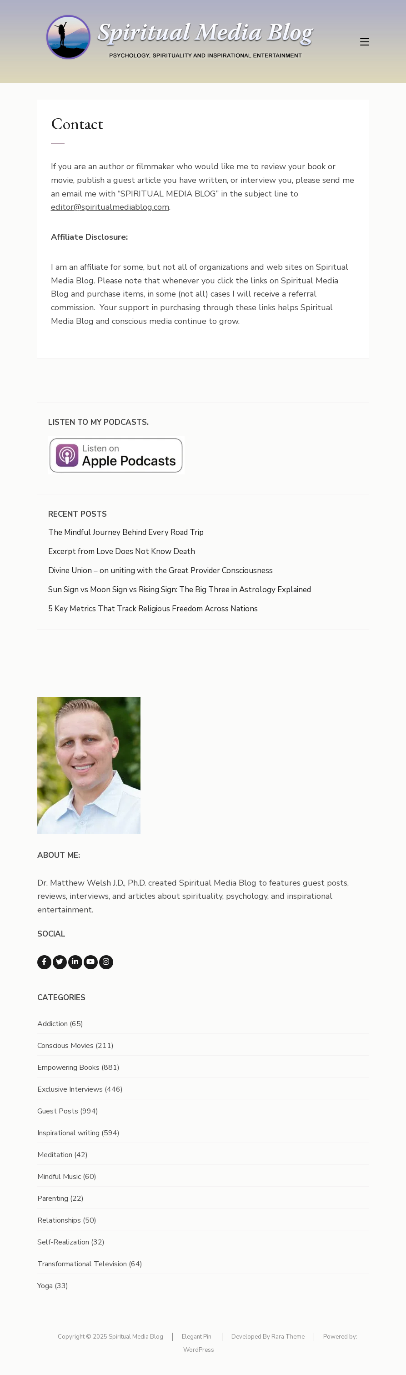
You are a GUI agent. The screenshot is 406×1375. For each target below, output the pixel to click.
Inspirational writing (68, 1133)
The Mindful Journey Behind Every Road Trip (126, 532)
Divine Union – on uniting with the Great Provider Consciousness (160, 570)
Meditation (54, 1155)
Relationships (59, 1220)
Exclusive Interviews (70, 1089)
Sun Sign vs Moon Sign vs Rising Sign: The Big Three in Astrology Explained (179, 589)
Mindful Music (59, 1177)
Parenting (52, 1199)
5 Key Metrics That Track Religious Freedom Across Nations (153, 609)
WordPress (198, 1350)
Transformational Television (82, 1264)
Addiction (52, 1024)
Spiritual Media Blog (136, 1337)
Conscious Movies (65, 1046)
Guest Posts (57, 1111)
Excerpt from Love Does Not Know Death (121, 551)
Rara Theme (288, 1337)
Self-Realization (63, 1242)
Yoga (45, 1286)
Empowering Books (68, 1068)
